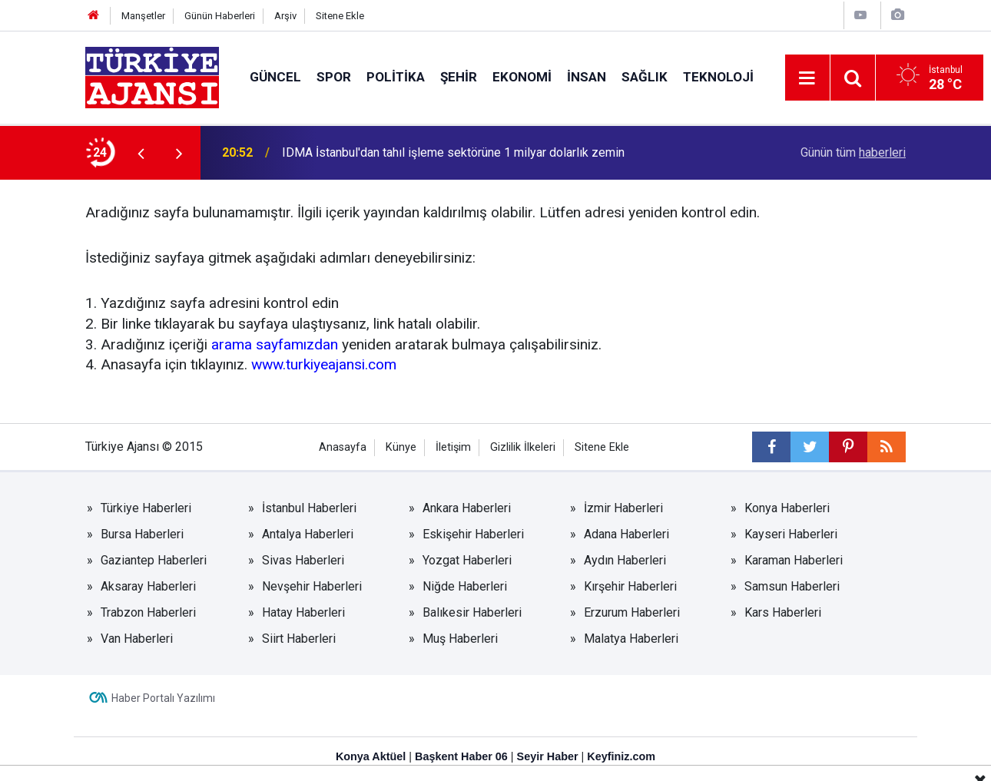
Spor (334, 76)
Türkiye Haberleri (146, 508)
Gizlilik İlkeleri (522, 447)
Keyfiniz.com (621, 756)
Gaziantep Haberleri (154, 560)
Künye (401, 447)
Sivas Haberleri (303, 560)
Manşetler (143, 16)
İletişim (453, 447)
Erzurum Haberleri (632, 612)
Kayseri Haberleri (790, 534)
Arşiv (285, 16)
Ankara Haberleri (467, 508)
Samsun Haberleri (792, 586)
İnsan (586, 76)
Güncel (275, 76)
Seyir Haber (547, 756)
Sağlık (644, 76)
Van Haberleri (137, 638)
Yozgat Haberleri (467, 560)
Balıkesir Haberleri (472, 612)
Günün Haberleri (219, 16)
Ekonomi (522, 76)
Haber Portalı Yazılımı (163, 698)
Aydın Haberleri (625, 560)
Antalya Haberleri (307, 534)
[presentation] (140, 153)
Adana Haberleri (626, 534)
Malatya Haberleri (631, 638)
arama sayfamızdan (274, 344)
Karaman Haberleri (793, 560)
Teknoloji (718, 76)
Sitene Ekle (340, 16)
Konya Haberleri (787, 508)
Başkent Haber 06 (461, 756)
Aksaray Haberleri (148, 586)
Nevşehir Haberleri (312, 586)
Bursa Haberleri (142, 534)
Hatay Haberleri (303, 612)
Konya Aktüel (371, 756)
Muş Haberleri (460, 638)
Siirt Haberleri (299, 638)
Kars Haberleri (782, 612)
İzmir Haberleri (623, 508)
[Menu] (807, 78)
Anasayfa (342, 447)
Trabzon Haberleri (148, 612)
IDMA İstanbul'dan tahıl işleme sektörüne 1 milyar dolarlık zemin (453, 152)
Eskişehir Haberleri (473, 534)
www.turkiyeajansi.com (323, 364)
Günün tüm (853, 152)
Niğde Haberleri (465, 586)
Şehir (458, 76)
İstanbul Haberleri (309, 508)
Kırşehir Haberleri (630, 586)
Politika (395, 76)
